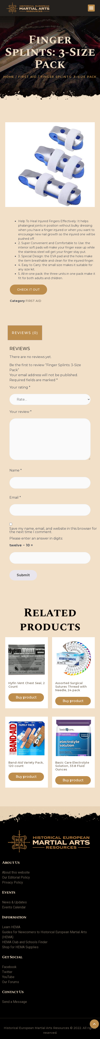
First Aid (27, 77)
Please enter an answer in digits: (36, 538)
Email (15, 497)
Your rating (19, 387)
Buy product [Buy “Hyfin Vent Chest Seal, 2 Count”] (26, 697)
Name (15, 470)
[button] (91, 8)
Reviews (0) (25, 333)
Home (8, 77)
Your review (20, 412)
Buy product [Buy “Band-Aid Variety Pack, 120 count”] (26, 777)
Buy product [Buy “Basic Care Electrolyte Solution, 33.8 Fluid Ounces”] (73, 780)
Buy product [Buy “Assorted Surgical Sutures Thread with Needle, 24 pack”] (73, 701)
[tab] (25, 332)
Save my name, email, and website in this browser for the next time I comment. (53, 530)
